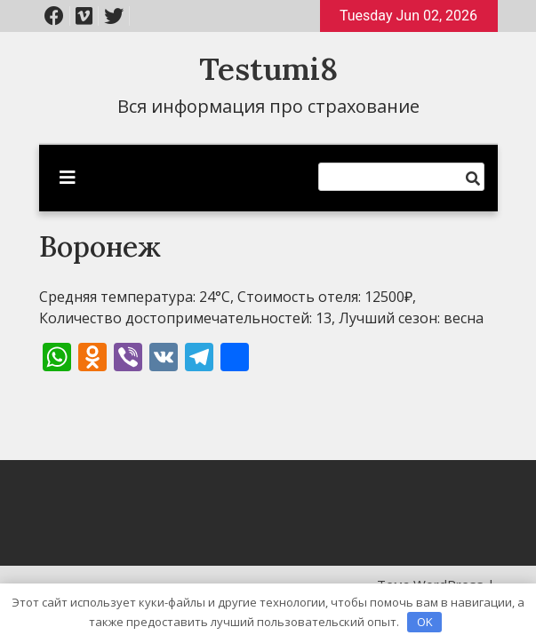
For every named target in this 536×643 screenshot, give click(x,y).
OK (425, 622)
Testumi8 (268, 69)
